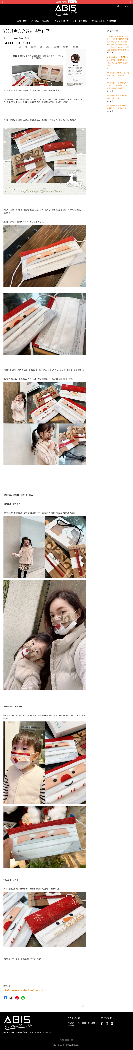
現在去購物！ (88, 2)
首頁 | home (22, 21)
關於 (55, 1045)
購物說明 (76, 1045)
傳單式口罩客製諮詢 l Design (103, 21)
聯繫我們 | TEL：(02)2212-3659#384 (81, 1023)
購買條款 (69, 1045)
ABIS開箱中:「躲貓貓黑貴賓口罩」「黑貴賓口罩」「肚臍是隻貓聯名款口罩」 (117, 86)
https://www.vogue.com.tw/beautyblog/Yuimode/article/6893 (27, 990)
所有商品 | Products (41, 21)
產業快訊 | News (62, 21)
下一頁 (81, 1006)
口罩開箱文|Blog (80, 21)
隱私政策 (61, 1045)
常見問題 (71, 1026)
